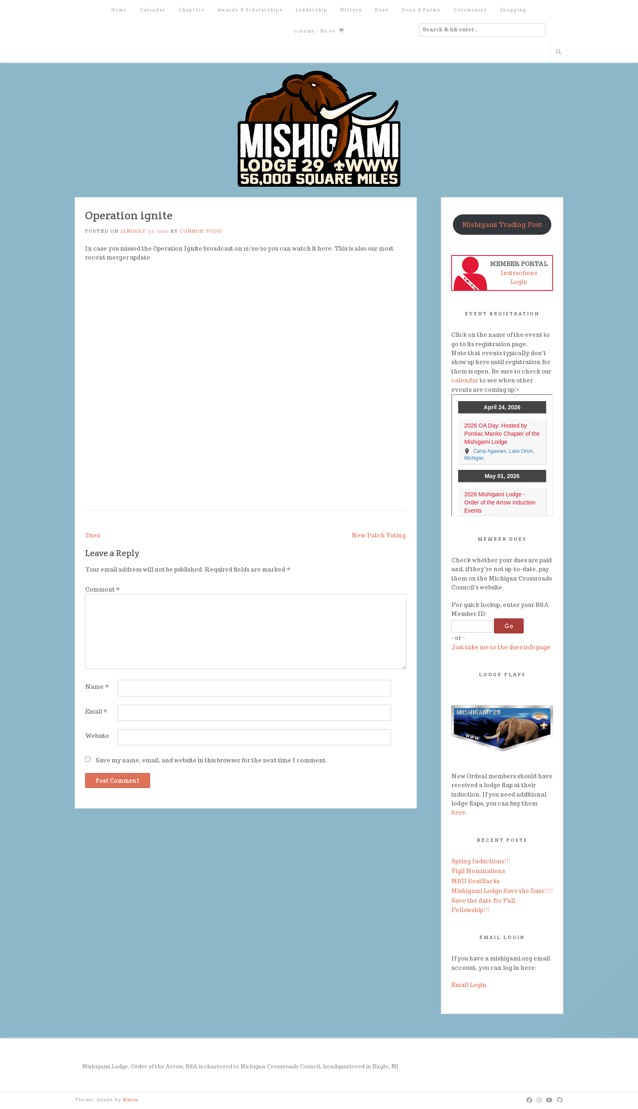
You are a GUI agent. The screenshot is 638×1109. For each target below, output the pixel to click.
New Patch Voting (379, 535)
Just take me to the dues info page (501, 647)
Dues (382, 10)
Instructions (518, 273)
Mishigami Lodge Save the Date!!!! (502, 891)
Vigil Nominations (478, 871)
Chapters (192, 10)
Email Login (469, 985)
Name (97, 686)
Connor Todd (201, 231)
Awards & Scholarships (250, 10)
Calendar (153, 10)
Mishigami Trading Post (502, 224)
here (458, 812)
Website (97, 736)
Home (119, 10)
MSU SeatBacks (475, 881)
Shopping (513, 10)
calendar (464, 380)
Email (96, 711)
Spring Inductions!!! (480, 861)
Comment (102, 589)
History (351, 10)
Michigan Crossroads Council (280, 1066)
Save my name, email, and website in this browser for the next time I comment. (211, 760)
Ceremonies (470, 10)
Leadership (312, 10)
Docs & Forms (421, 10)
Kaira (130, 1099)
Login (518, 282)
